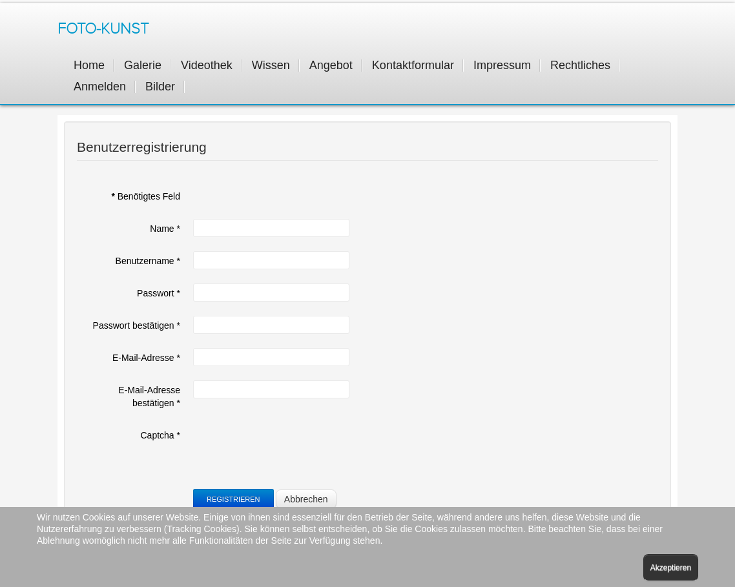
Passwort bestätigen (136, 325)
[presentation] (291, 451)
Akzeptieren (670, 567)
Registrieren (233, 499)
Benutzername (148, 261)
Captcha (161, 435)
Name (165, 228)
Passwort (158, 293)
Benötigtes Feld (145, 196)
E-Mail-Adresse (146, 358)
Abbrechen (306, 499)
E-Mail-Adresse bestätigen (149, 396)
